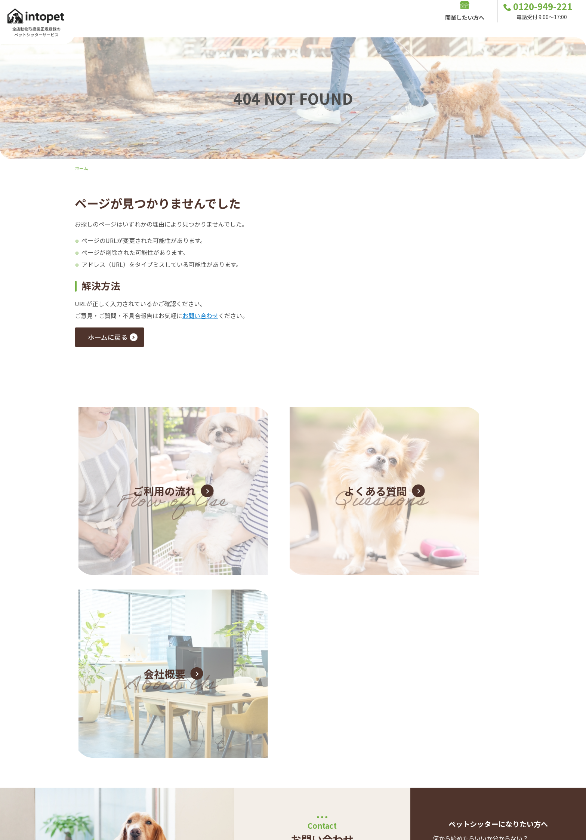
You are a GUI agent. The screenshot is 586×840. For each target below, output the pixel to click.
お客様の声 (299, 18)
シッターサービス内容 (242, 18)
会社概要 (550, 754)
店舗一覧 (392, 18)
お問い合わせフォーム (317, 668)
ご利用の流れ (183, 18)
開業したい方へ (464, 18)
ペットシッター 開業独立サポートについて (493, 662)
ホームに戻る (112, 338)
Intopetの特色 (132, 18)
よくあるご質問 (347, 18)
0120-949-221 (322, 632)
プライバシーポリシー (533, 766)
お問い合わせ (200, 315)
